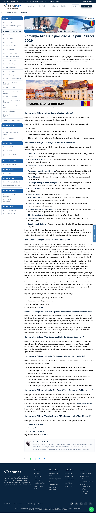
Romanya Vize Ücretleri (10, 98)
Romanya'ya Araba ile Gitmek (11, 183)
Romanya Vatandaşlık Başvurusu (9, 196)
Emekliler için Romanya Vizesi (11, 121)
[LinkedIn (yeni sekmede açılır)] (81, 505)
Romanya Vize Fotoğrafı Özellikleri (10, 84)
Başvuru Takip (87, 1)
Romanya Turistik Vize (9, 72)
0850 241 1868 (41, 309)
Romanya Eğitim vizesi (36, 433)
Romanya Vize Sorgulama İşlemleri (10, 93)
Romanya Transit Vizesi (9, 69)
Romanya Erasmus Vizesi (10, 47)
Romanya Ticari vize (35, 426)
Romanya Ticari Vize (9, 65)
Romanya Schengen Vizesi (11, 58)
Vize (15, 14)
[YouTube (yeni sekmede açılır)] (76, 505)
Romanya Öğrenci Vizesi (10, 54)
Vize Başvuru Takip (40, 484)
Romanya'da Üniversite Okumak (9, 156)
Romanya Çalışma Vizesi (10, 36)
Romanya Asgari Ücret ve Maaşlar (10, 135)
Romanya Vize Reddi (9, 89)
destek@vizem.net (86, 482)
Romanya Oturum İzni (9, 174)
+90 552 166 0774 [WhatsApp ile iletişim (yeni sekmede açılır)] (84, 478)
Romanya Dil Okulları (9, 152)
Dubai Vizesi (68, 487)
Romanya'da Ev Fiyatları (10, 211)
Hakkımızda (54, 6)
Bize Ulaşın (37, 481)
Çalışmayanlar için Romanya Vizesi (11, 117)
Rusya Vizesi (68, 484)
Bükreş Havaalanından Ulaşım (11, 187)
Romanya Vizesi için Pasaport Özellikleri (11, 102)
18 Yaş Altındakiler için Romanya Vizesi (12, 108)
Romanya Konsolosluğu (9, 166)
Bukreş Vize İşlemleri (9, 112)
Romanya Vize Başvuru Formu (11, 76)
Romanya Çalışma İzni (9, 130)
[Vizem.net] (12, 473)
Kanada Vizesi (69, 475)
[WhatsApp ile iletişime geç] (91, 509)
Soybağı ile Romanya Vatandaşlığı (9, 202)
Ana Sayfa (37, 475)
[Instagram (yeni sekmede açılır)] (72, 505)
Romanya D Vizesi (8, 43)
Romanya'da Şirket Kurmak (11, 215)
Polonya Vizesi (69, 478)
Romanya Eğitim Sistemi (9, 148)
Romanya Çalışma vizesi (36, 429)
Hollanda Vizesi (69, 481)
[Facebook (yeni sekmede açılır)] (85, 505)
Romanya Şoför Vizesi (9, 62)
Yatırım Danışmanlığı (55, 480)
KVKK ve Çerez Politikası (35, 505)
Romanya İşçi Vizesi (9, 51)
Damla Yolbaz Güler (44, 443)
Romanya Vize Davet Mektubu (12, 80)
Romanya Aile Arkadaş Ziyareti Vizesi (12, 28)
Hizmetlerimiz (30, 6)
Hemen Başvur (86, 6)
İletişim (63, 6)
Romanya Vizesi (7, 23)
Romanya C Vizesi (8, 40)
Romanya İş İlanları (8, 139)
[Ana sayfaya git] (2, 14)
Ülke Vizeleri (43, 6)
